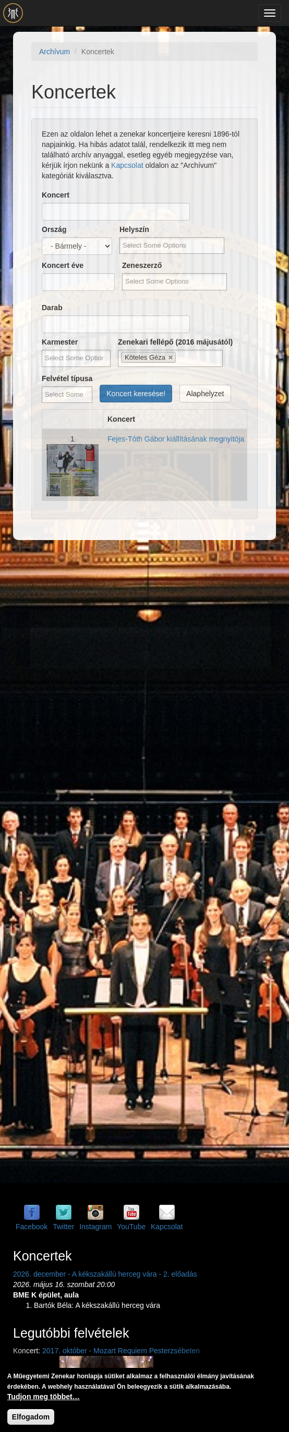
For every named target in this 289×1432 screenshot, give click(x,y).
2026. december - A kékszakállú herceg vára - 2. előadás (105, 1274)
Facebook (31, 1226)
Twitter (63, 1226)
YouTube (131, 1226)
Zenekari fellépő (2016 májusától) (175, 342)
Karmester (60, 342)
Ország (54, 229)
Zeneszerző (142, 265)
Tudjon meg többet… (43, 1396)
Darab (52, 307)
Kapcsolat (127, 165)
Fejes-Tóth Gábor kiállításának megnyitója (175, 439)
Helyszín (134, 229)
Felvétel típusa (67, 378)
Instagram (95, 1226)
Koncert (55, 195)
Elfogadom (31, 1417)
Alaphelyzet (205, 393)
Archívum (54, 51)
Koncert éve (62, 265)
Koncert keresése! (135, 393)
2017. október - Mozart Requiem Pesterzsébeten (121, 1351)
